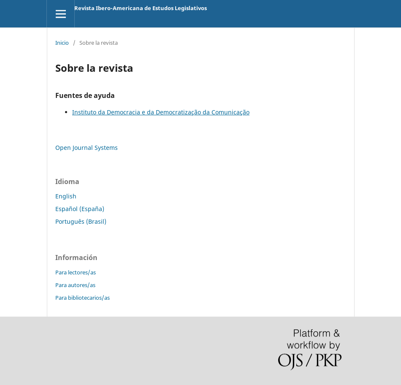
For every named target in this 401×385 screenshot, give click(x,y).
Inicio (62, 42)
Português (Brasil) (80, 221)
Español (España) (79, 209)
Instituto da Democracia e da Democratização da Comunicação (160, 112)
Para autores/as (75, 285)
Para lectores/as (75, 272)
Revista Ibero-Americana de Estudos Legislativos (140, 8)
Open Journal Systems (86, 148)
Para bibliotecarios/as (82, 297)
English (65, 196)
